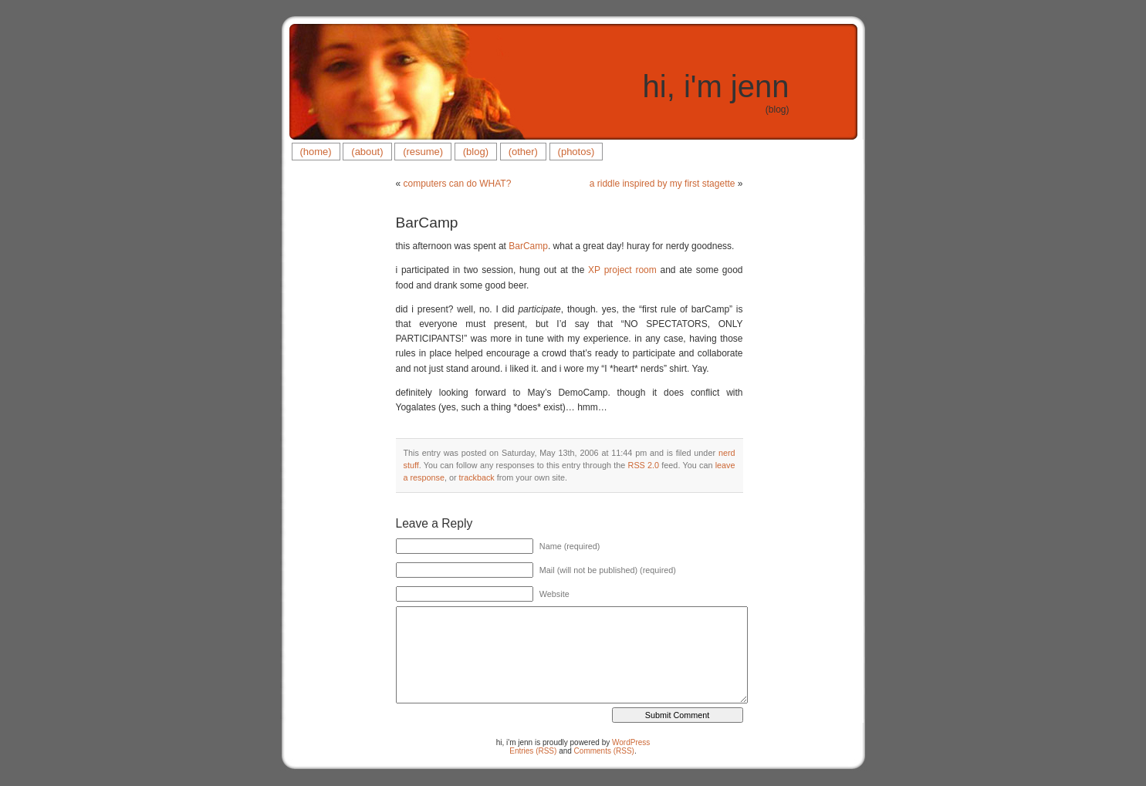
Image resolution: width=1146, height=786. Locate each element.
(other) (523, 151)
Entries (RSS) (532, 751)
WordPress (631, 742)
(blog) (475, 151)
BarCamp (427, 222)
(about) (367, 151)
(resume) (423, 151)
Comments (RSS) (604, 751)
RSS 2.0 (644, 465)
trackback (477, 477)
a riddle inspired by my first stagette (662, 183)
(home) (316, 151)
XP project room (622, 270)
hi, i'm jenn (716, 86)
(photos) (576, 151)
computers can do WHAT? (458, 183)
